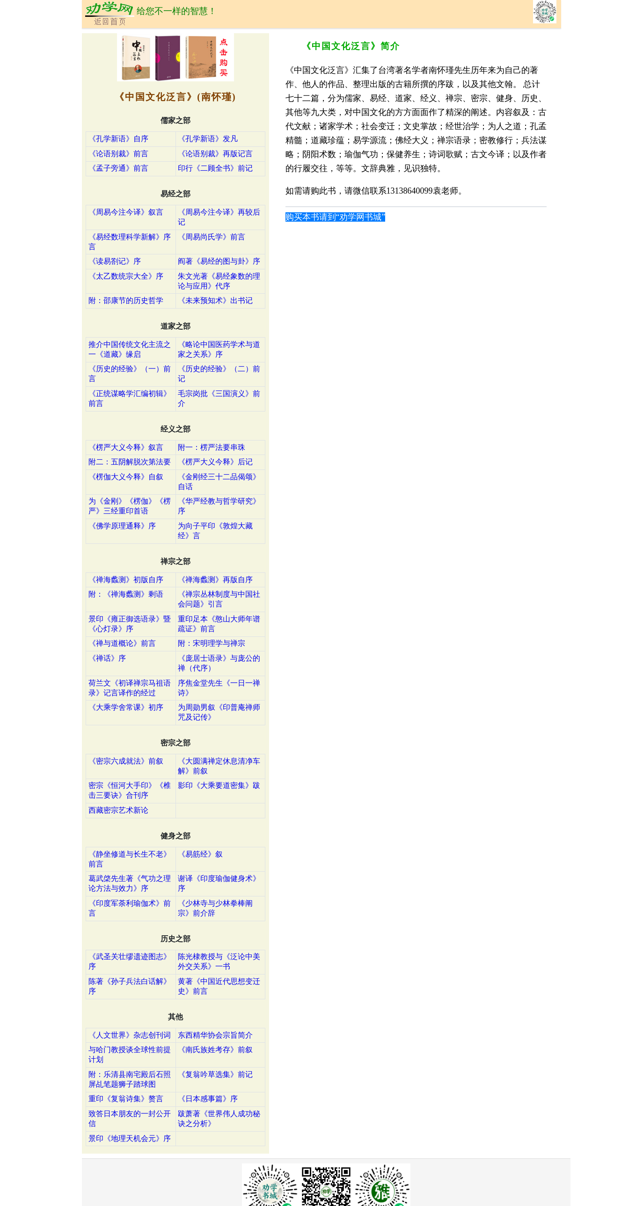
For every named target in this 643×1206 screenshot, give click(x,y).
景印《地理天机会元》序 (129, 1138)
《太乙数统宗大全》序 (125, 276)
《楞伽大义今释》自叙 (125, 477)
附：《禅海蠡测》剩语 (125, 594)
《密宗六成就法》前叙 (125, 761)
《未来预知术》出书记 (215, 300)
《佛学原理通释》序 (122, 526)
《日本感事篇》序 (208, 1099)
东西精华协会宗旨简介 (215, 1035)
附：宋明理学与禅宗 (211, 643)
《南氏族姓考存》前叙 (215, 1050)
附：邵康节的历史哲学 (125, 300)
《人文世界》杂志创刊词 (129, 1035)
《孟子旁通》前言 (118, 168)
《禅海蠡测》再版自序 (215, 580)
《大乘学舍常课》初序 (125, 707)
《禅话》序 (107, 658)
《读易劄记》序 (114, 261)
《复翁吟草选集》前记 (215, 1074)
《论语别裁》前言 (118, 154)
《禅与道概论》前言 (122, 643)
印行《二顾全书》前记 (215, 168)
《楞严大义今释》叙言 (125, 447)
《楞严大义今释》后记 (215, 462)
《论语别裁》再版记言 (215, 154)
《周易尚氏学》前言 (211, 237)
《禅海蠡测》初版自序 (125, 580)
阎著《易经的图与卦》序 (219, 261)
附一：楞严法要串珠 (211, 447)
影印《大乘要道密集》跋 (219, 785)
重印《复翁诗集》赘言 (125, 1099)
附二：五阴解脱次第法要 (129, 462)
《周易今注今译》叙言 (125, 212)
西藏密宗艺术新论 (118, 810)
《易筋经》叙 (200, 854)
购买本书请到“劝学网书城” (335, 217)
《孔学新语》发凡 (208, 139)
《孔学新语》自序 (118, 139)
